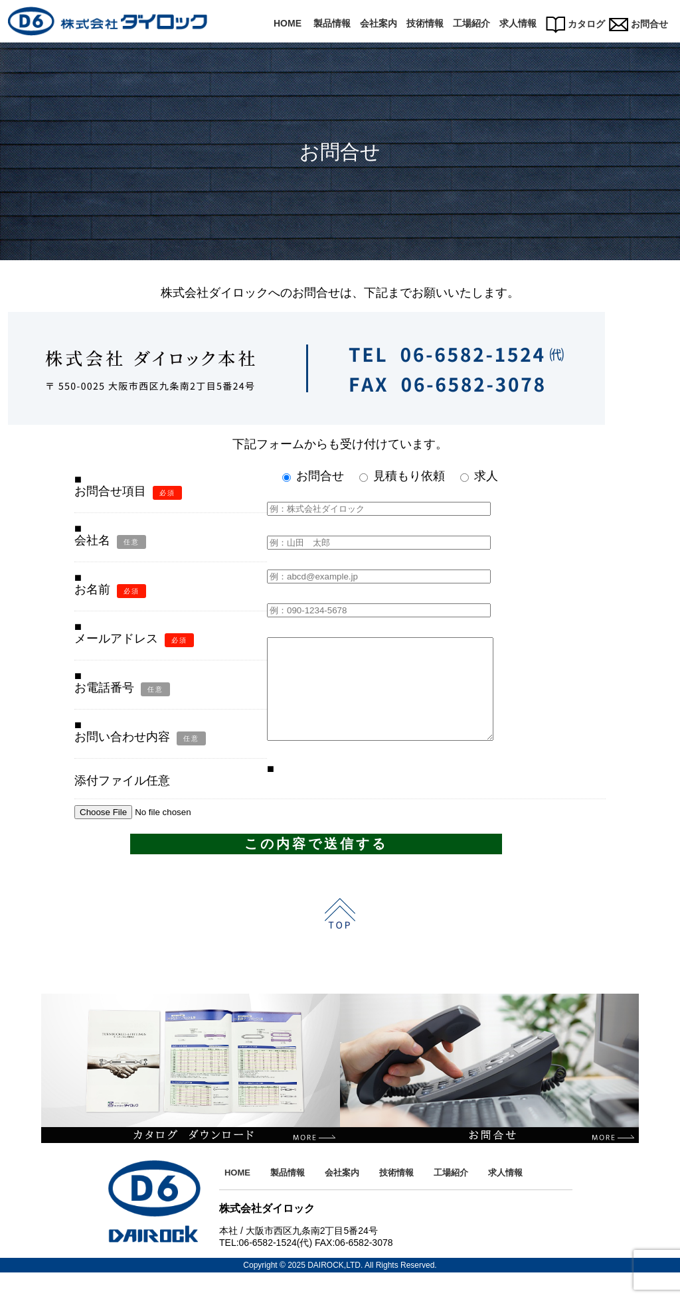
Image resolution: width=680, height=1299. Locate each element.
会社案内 (378, 23)
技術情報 (425, 23)
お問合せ (638, 24)
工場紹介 (471, 23)
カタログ (575, 24)
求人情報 (518, 23)
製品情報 (332, 23)
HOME (287, 23)
